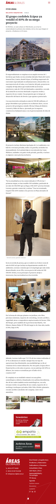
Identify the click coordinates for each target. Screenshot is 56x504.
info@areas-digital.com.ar (15, 474)
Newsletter (32, 486)
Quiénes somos (34, 483)
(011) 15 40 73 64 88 (13, 471)
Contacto (32, 489)
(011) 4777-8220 (12, 468)
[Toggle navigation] (49, 2)
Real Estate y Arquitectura (14, 12)
